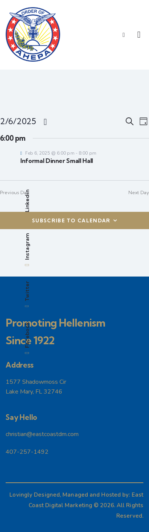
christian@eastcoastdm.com (42, 434)
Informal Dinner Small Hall (56, 160)
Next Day (138, 192)
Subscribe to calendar (71, 220)
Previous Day (14, 192)
